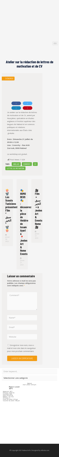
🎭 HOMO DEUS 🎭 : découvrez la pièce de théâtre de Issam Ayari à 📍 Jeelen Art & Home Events (25, 222)
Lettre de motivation (15, 168)
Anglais (16, 164)
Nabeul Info (26, 450)
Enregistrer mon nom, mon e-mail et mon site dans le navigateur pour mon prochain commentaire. (21, 348)
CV (35, 164)
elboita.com (45, 450)
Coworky (26, 164)
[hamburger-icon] (55, 43)
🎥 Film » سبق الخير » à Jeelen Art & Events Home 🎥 (38, 209)
